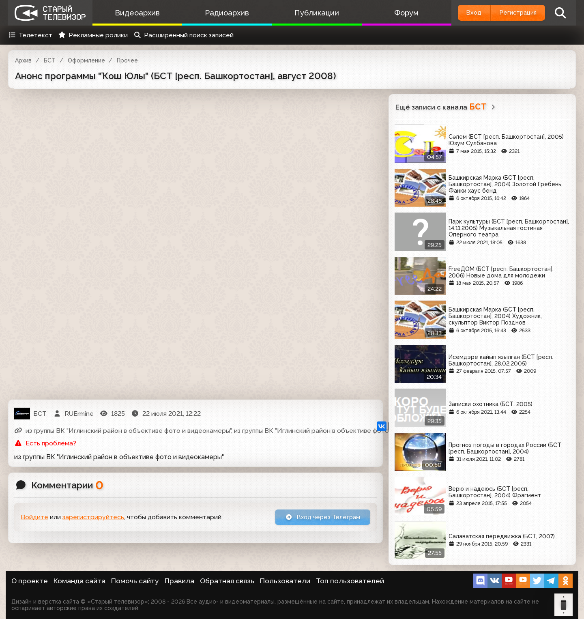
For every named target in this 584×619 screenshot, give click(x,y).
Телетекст (30, 35)
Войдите (34, 518)
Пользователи (285, 581)
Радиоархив (222, 13)
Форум (394, 13)
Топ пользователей (350, 581)
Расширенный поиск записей (183, 35)
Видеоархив (135, 13)
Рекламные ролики (93, 35)
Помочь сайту (135, 581)
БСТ (50, 60)
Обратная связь (227, 581)
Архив (23, 60)
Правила (179, 581)
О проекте (29, 581)
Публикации (308, 13)
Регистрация (514, 13)
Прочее (127, 60)
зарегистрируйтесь (93, 518)
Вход (463, 13)
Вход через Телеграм (319, 518)
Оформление (86, 60)
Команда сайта (79, 581)
